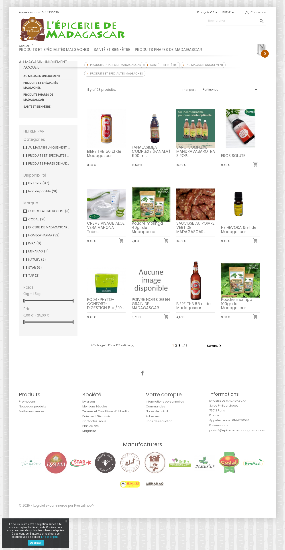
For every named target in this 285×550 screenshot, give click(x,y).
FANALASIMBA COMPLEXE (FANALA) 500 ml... (151, 183)
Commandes (155, 438)
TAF (34, 307)
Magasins (89, 463)
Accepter (35, 542)
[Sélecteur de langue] (208, 12)
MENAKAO (38, 283)
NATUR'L (37, 291)
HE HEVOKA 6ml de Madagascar (239, 260)
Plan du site (90, 458)
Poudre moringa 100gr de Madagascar (237, 335)
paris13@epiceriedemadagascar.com (237, 462)
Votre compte (164, 426)
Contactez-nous (94, 453)
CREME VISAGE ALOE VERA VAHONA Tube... (106, 259)
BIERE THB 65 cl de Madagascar (194, 337)
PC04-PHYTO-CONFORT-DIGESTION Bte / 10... (105, 335)
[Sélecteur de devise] (229, 12)
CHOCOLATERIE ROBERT (49, 243)
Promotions (27, 433)
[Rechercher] (236, 21)
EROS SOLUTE (233, 187)
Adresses (153, 448)
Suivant (215, 377)
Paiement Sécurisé (96, 448)
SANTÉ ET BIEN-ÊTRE (112, 49)
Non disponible (42, 223)
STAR (35, 299)
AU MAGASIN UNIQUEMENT (43, 62)
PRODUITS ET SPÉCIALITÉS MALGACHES (54, 49)
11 (185, 377)
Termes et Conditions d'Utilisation (106, 443)
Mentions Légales (95, 438)
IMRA (34, 275)
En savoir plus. (50, 536)
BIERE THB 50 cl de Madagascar (104, 185)
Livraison (88, 433)
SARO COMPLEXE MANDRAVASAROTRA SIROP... (195, 183)
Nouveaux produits (32, 438)
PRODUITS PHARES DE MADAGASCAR (168, 49)
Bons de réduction (159, 453)
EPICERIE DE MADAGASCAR (49, 259)
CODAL (37, 251)
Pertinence (231, 121)
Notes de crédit (157, 443)
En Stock (38, 215)
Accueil (31, 99)
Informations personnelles (165, 433)
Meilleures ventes (31, 443)
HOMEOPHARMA (44, 267)
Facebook (142, 405)
